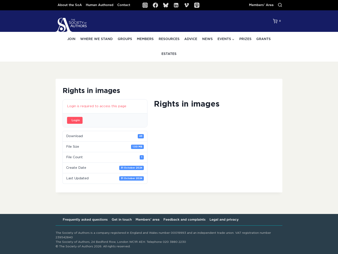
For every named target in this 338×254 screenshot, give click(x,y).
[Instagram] (145, 5)
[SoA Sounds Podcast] (197, 5)
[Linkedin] (176, 5)
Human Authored (99, 5)
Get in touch (122, 219)
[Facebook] (155, 5)
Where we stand (96, 39)
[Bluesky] (166, 5)
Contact (123, 5)
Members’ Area (261, 5)
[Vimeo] (186, 5)
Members (145, 39)
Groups (125, 39)
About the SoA (70, 5)
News (207, 39)
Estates (169, 54)
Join (71, 39)
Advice (190, 39)
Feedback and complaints (184, 219)
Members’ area (148, 219)
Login (76, 120)
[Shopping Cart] (277, 21)
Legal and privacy (224, 219)
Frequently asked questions (85, 219)
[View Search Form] (280, 5)
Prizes (245, 39)
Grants (263, 39)
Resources (169, 39)
